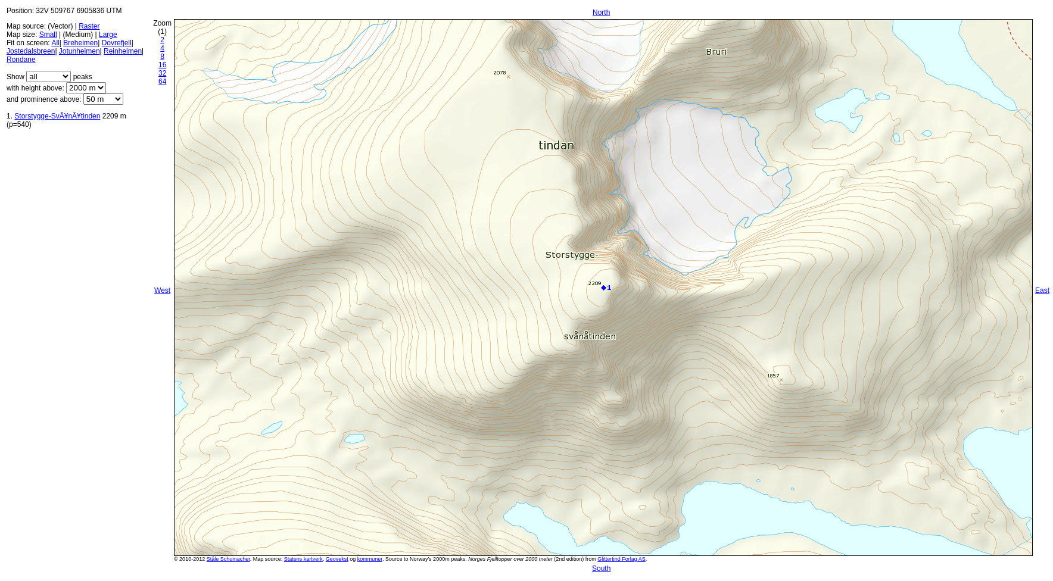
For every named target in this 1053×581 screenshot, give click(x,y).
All (55, 43)
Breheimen (80, 43)
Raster (89, 26)
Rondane (21, 59)
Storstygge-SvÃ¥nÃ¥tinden (57, 116)
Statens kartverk (303, 559)
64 (162, 81)
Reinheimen (123, 51)
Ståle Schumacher (228, 559)
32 (162, 73)
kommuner (369, 559)
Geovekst (337, 559)
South (601, 568)
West (162, 290)
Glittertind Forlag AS (621, 559)
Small (48, 34)
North (601, 12)
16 (162, 65)
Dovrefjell (117, 43)
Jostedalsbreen (31, 51)
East (1042, 290)
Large (108, 34)
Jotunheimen (79, 51)
